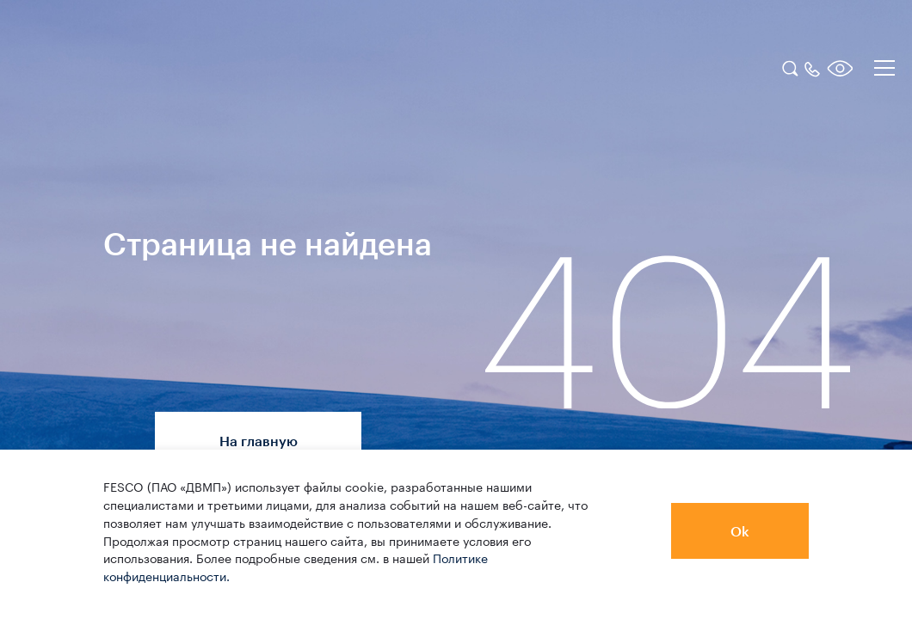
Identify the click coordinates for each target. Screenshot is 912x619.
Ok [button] (739, 531)
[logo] (124, 70)
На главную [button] (258, 440)
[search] (789, 66)
